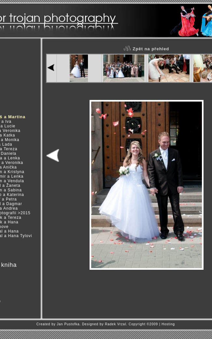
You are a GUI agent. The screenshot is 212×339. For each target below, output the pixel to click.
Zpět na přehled (146, 48)
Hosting (168, 324)
